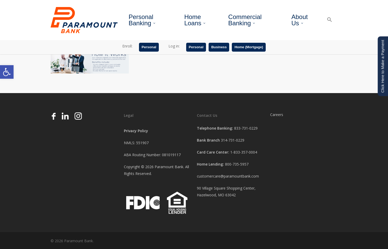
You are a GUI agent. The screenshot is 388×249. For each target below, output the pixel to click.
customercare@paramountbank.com (228, 176)
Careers (276, 114)
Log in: (174, 46)
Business (219, 48)
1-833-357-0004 (243, 152)
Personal (149, 48)
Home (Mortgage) (248, 48)
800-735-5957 (236, 164)
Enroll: (127, 46)
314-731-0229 (232, 140)
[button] (7, 72)
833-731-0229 (246, 128)
